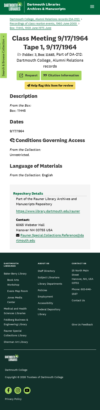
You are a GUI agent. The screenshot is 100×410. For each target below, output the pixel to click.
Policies (42, 290)
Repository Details (28, 193)
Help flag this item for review (50, 85)
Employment (45, 296)
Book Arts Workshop (13, 282)
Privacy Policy (13, 399)
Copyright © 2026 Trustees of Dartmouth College (34, 377)
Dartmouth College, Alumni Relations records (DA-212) (45, 19)
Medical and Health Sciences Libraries (15, 311)
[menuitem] (8, 391)
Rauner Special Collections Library (15, 333)
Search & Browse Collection (3, 57)
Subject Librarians (49, 277)
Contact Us (78, 300)
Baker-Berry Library (15, 273)
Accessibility (45, 303)
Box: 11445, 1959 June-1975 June (30, 28)
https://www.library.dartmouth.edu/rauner (48, 211)
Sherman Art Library (16, 342)
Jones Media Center (14, 300)
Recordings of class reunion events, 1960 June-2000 (43, 23)
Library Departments (50, 283)
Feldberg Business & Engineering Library (16, 322)
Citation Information (61, 75)
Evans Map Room (17, 291)
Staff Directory (46, 271)
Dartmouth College (16, 370)
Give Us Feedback (82, 324)
